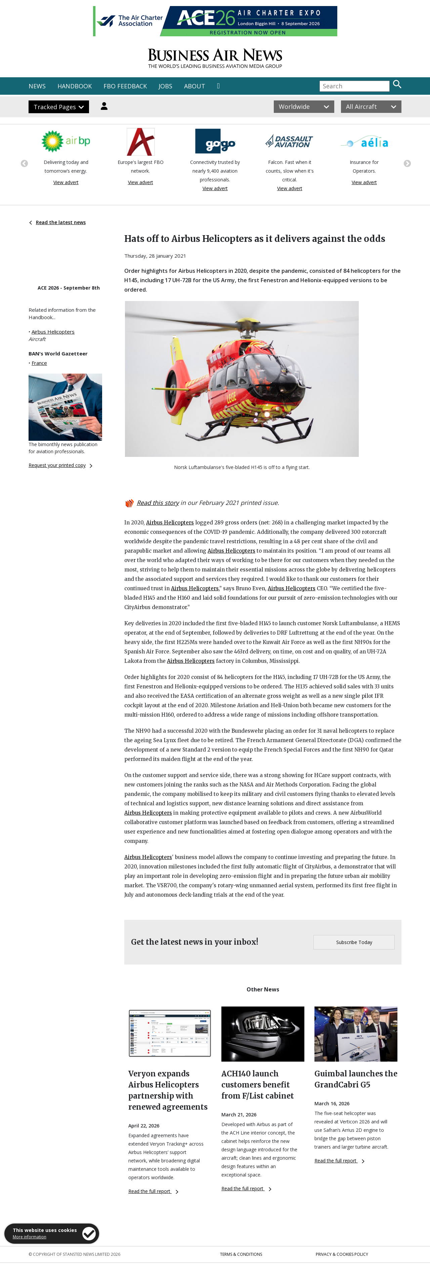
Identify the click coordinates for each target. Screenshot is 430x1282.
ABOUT (194, 86)
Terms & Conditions (241, 1254)
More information (29, 1237)
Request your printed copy (60, 465)
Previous (23, 163)
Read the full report (153, 1191)
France (39, 362)
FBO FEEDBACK (125, 86)
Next (406, 163)
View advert (66, 182)
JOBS (165, 86)
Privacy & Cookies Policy (342, 1254)
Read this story (158, 503)
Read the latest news (57, 222)
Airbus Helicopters (53, 331)
